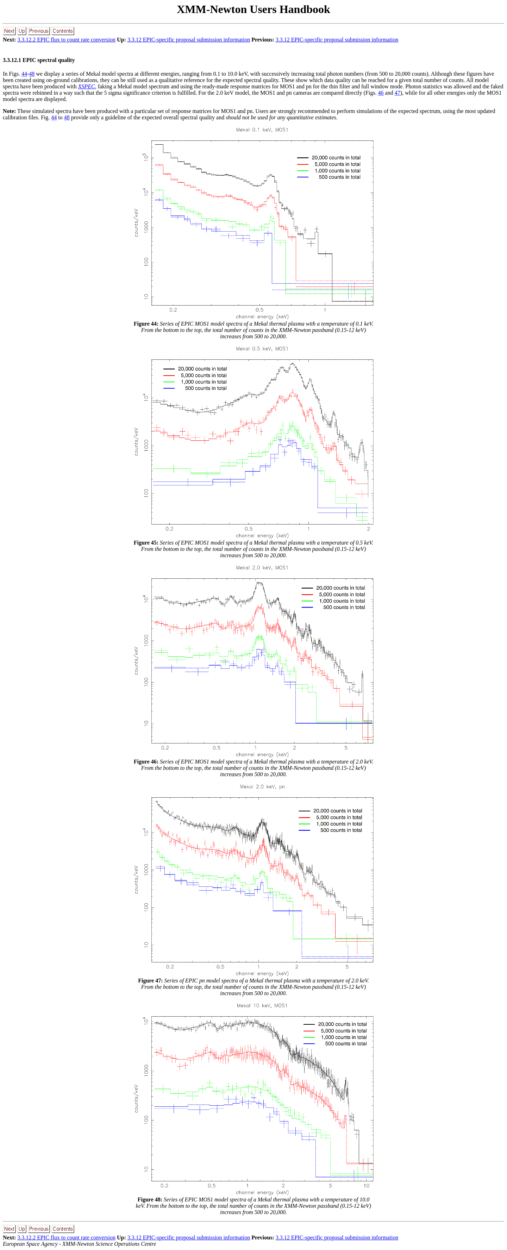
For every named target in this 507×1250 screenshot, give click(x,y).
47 (397, 93)
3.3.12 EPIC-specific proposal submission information (188, 40)
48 (32, 74)
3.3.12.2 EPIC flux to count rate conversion (66, 40)
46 (381, 93)
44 (24, 74)
